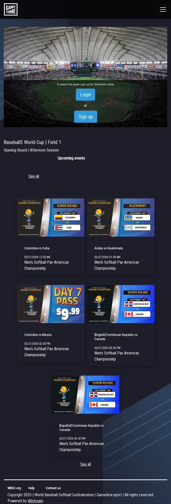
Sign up (85, 117)
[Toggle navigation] (163, 10)
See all (34, 176)
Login (85, 95)
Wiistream (35, 500)
